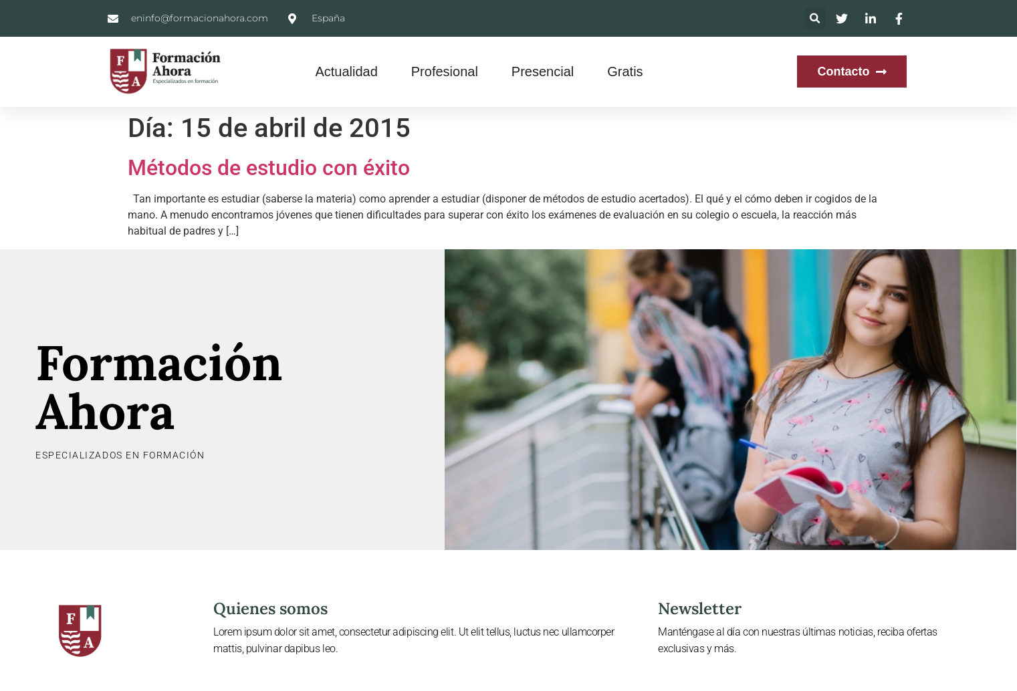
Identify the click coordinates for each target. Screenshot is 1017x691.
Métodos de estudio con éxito (269, 167)
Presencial (543, 71)
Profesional (444, 71)
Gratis (625, 71)
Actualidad (346, 71)
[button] (815, 18)
